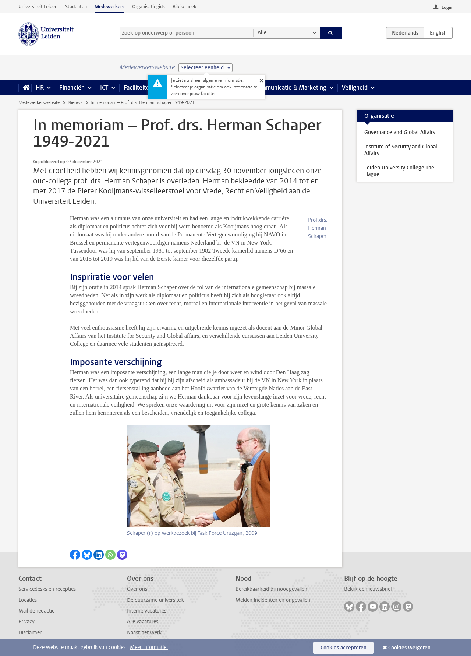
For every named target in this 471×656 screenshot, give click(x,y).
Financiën (72, 87)
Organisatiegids (148, 6)
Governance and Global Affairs (399, 132)
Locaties (27, 600)
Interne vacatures (146, 610)
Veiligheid (355, 87)
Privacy (26, 621)
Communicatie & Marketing (290, 87)
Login (447, 7)
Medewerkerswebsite (39, 102)
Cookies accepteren (343, 647)
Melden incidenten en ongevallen (273, 600)
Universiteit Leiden (37, 6)
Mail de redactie (36, 610)
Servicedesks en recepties (47, 589)
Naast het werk (144, 632)
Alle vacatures (142, 621)
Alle (262, 32)
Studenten (76, 6)
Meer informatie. (149, 647)
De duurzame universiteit (155, 600)
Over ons (137, 589)
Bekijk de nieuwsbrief (368, 589)
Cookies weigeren (409, 647)
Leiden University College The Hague (399, 171)
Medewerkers (109, 6)
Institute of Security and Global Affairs (400, 150)
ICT (104, 87)
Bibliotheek (184, 6)
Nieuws (75, 102)
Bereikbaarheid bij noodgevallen (271, 589)
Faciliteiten (138, 87)
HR (40, 87)
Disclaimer (30, 632)
